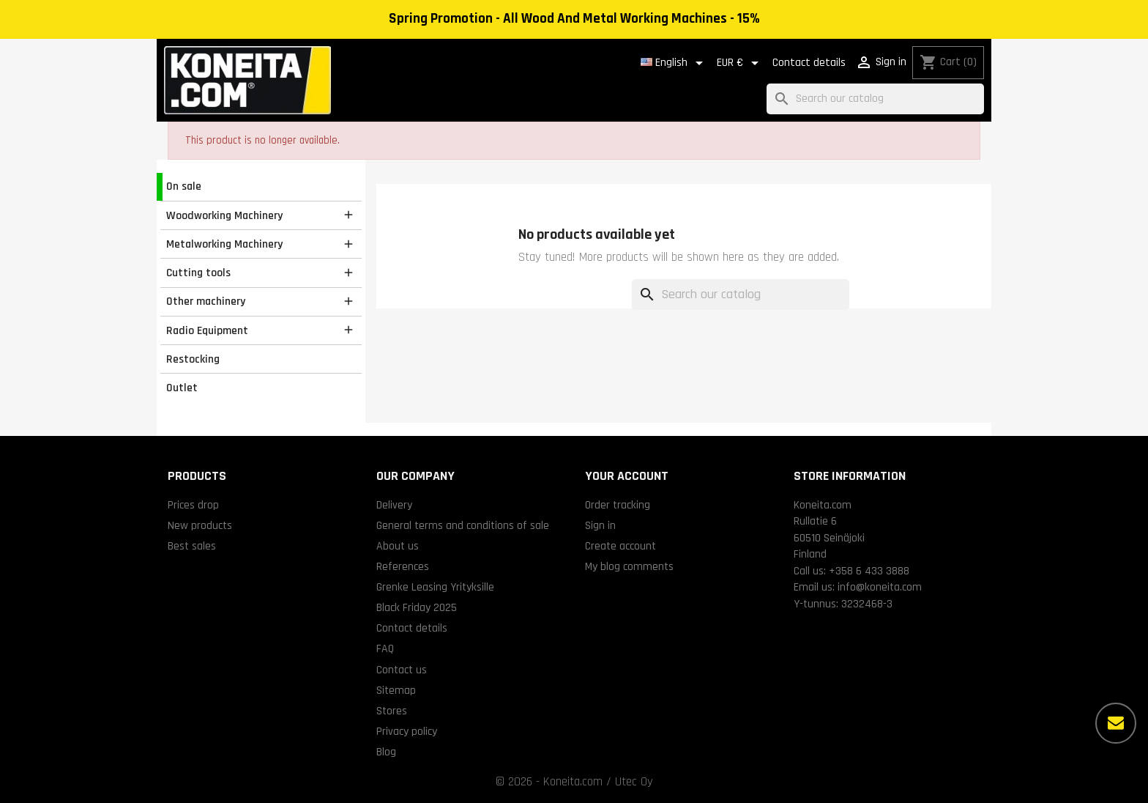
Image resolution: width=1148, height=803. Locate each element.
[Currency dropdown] (740, 63)
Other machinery (205, 301)
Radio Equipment (207, 330)
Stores (391, 710)
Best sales (192, 546)
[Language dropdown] (674, 63)
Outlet (182, 387)
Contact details (809, 62)
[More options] (1115, 723)
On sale (183, 186)
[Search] (875, 99)
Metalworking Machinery (224, 244)
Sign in (600, 525)
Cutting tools (198, 272)
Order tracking (617, 504)
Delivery (394, 504)
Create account (620, 546)
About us (397, 546)
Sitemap (396, 690)
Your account (626, 475)
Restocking (193, 359)
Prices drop (193, 504)
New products (200, 525)
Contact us (401, 669)
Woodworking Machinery (224, 215)
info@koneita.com (880, 587)
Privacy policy (406, 731)
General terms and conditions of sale (462, 525)
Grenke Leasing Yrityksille (435, 587)
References (402, 566)
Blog (386, 751)
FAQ (385, 648)
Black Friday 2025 (416, 607)
